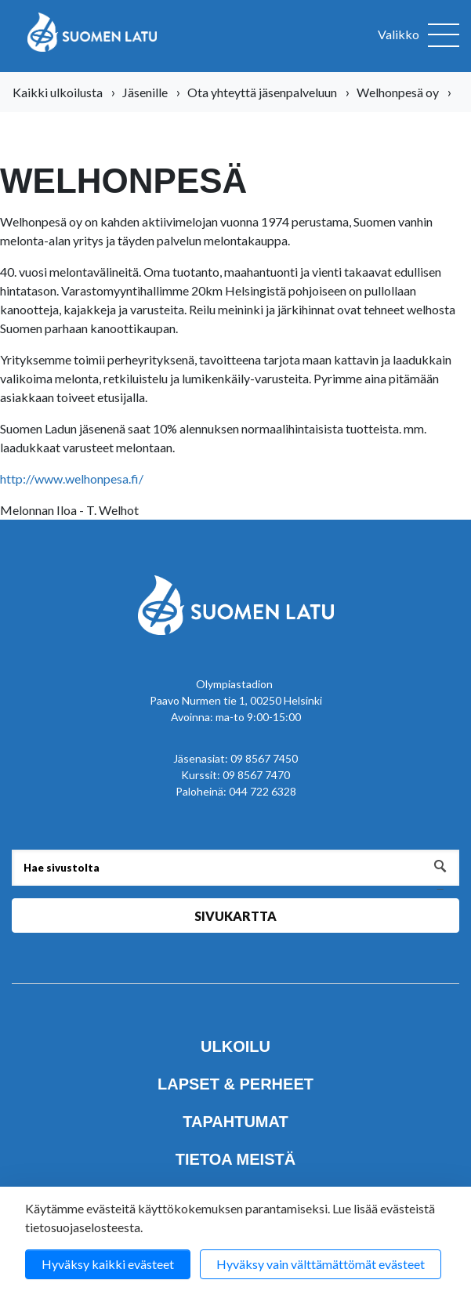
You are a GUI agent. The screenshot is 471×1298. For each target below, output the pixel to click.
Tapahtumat (235, 1121)
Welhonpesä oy (398, 92)
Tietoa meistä (235, 1159)
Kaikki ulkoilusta (58, 92)
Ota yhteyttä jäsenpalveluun (262, 92)
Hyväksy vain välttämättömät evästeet (320, 1263)
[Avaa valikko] (418, 36)
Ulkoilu (235, 1046)
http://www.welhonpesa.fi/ (71, 478)
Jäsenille (145, 92)
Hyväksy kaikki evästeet (108, 1263)
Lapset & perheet (235, 1084)
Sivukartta (235, 915)
